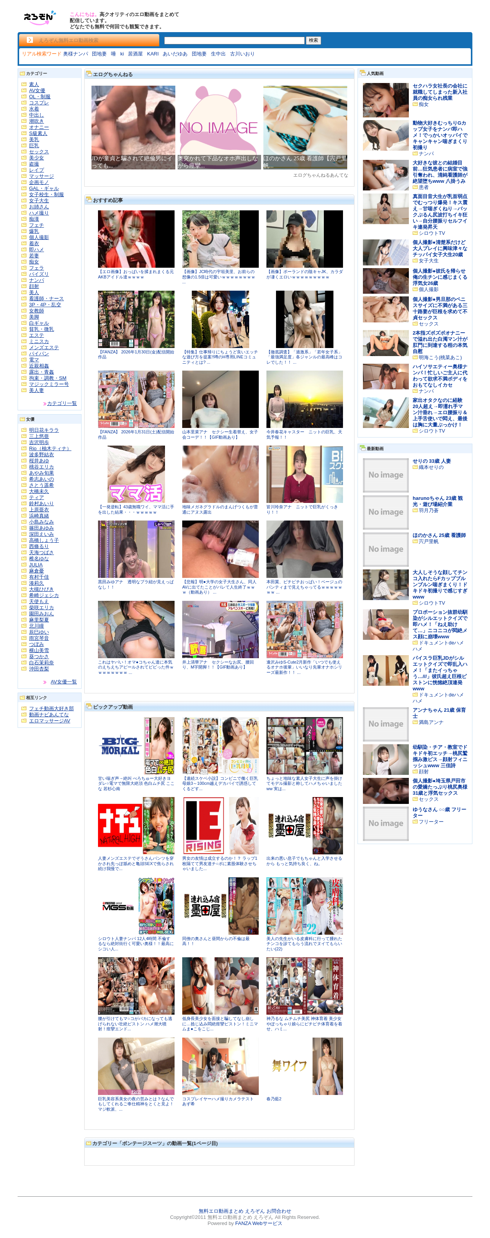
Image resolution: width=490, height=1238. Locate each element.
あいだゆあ (175, 54)
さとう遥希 (41, 485)
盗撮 (34, 164)
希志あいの (41, 479)
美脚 (34, 317)
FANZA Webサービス (258, 1223)
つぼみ (36, 644)
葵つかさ (39, 656)
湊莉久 (36, 583)
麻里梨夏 (39, 620)
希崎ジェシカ (44, 595)
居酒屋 (135, 54)
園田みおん (41, 614)
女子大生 (39, 200)
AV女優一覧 (64, 682)
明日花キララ (44, 430)
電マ (34, 360)
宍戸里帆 (429, 541)
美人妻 (36, 390)
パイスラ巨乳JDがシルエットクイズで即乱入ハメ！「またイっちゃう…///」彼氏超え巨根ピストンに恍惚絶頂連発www (440, 673)
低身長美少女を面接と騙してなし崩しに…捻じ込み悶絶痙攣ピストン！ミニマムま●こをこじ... (220, 1023)
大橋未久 (39, 491)
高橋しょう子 (44, 540)
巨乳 (34, 145)
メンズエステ (44, 347)
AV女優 (37, 90)
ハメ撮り (39, 213)
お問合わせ (278, 1211)
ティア (36, 497)
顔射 (34, 286)
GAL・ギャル (44, 188)
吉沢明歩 (39, 442)
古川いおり (242, 54)
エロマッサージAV (49, 721)
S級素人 (38, 133)
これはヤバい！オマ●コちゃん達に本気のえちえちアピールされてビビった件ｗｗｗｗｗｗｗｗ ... (136, 667)
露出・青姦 (41, 372)
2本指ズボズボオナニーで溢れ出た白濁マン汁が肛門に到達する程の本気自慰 (440, 342)
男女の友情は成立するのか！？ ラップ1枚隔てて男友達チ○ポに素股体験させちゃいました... (219, 863)
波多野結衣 (41, 454)
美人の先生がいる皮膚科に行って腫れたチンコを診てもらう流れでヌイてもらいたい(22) (304, 943)
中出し (36, 115)
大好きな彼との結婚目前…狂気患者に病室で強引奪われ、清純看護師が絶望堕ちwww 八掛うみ (440, 172)
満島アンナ (431, 722)
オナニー (39, 127)
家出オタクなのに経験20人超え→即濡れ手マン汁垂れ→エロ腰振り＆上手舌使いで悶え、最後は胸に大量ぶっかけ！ (440, 412)
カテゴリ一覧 (62, 403)
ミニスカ (39, 341)
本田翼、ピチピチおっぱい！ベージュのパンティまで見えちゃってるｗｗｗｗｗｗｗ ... (304, 586)
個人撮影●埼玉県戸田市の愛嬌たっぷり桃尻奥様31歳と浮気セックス (440, 787)
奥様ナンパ (75, 54)
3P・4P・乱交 (45, 304)
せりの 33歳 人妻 (432, 461)
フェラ (36, 268)
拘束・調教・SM (48, 378)
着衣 (34, 243)
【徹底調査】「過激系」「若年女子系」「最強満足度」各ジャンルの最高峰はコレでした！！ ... (304, 357)
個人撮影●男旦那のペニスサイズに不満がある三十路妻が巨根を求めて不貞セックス (440, 308)
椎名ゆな (39, 558)
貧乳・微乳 (41, 329)
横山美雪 (39, 650)
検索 (313, 40)
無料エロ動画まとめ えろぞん (232, 1211)
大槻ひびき (41, 589)
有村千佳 (39, 577)
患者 (424, 187)
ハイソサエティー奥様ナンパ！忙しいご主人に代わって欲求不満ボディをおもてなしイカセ (440, 376)
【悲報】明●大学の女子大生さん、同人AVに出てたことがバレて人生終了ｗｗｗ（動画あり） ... (219, 586)
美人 (34, 292)
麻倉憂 (36, 571)
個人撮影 (39, 237)
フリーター (431, 822)
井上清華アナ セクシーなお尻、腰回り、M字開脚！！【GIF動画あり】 (218, 665)
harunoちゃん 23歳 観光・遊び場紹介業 (438, 501)
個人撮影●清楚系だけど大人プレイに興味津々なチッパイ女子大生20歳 (440, 248)
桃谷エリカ (41, 467)
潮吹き (36, 121)
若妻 (34, 256)
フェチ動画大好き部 (51, 708)
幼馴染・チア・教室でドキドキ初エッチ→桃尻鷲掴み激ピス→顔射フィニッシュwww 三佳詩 (440, 756)
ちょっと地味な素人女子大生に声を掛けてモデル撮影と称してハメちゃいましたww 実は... (304, 783)
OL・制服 (40, 96)
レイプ (36, 170)
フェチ (36, 225)
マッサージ (41, 176)
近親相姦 (39, 366)
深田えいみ (41, 534)
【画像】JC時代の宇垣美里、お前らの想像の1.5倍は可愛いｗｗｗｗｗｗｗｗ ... (218, 276)
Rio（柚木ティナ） (50, 448)
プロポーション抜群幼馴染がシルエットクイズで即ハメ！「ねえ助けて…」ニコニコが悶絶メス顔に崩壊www (440, 624)
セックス (39, 152)
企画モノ (39, 182)
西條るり (39, 546)
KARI (152, 54)
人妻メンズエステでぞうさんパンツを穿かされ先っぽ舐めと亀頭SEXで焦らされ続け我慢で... (136, 863)
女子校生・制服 (46, 194)
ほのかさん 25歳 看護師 (439, 535)
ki (122, 54)
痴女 (34, 262)
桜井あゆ (39, 461)
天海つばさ (41, 552)
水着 (34, 109)
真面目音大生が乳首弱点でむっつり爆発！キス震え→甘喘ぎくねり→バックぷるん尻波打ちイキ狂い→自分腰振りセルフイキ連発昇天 (440, 212)
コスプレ (39, 103)
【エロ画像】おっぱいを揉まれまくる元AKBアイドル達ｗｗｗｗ (136, 274)
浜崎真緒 (39, 516)
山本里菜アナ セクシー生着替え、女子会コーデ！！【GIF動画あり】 (220, 434)
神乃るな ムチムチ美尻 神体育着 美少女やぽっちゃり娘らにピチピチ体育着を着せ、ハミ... (304, 1023)
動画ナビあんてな (49, 714)
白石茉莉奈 (41, 662)
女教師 (36, 311)
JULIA (35, 565)
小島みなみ (41, 522)
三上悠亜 (39, 436)
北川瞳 (36, 626)
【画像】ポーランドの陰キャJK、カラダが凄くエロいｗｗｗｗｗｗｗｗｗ (304, 274)
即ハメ (36, 249)
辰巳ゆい (39, 632)
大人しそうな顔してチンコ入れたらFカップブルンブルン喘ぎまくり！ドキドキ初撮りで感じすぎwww (440, 584)
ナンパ (36, 280)
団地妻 (99, 54)
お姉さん (39, 207)
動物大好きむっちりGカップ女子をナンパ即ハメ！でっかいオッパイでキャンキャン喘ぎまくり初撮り (440, 135)
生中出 (218, 54)
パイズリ (39, 274)
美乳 (34, 139)
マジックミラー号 (49, 384)
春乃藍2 (273, 1098)
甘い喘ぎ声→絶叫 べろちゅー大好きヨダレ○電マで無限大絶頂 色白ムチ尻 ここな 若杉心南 (136, 783)
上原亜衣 (39, 509)
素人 (34, 84)
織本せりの (431, 467)
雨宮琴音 (39, 638)
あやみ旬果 (41, 473)
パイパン (39, 353)
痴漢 (34, 219)
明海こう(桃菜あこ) (440, 357)
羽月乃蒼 (429, 510)
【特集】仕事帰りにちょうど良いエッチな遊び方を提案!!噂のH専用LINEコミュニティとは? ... (220, 357)
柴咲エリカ (41, 607)
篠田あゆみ (41, 528)
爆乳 (34, 231)
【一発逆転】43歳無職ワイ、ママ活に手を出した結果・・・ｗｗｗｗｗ (136, 509)
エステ (36, 335)
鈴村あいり (41, 503)
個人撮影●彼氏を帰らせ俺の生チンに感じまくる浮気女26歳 (440, 277)
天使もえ (39, 601)
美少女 (36, 158)
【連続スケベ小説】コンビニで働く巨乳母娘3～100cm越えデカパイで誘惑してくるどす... (220, 783)
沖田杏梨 (39, 669)
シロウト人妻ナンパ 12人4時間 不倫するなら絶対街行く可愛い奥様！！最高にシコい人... (136, 943)
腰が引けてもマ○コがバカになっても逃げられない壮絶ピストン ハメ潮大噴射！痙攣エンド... (135, 1023)
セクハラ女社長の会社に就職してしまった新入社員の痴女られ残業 (440, 92)
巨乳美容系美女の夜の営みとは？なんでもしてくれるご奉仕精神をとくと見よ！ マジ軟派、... (136, 1103)
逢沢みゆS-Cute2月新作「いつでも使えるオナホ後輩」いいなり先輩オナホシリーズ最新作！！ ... (304, 667)
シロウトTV (432, 233)
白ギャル (39, 323)
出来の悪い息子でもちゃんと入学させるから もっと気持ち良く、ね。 (304, 861)
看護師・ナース (46, 298)
